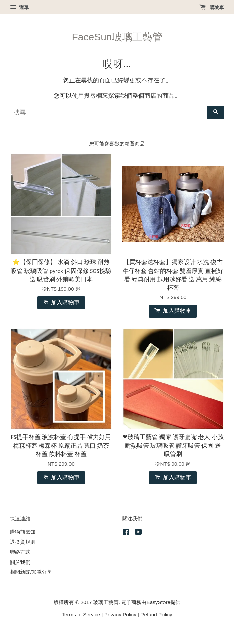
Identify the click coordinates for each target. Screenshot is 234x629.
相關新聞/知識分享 (31, 572)
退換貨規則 (22, 542)
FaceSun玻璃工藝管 (117, 36)
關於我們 (20, 562)
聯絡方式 (20, 552)
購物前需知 (22, 532)
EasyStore (158, 602)
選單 (19, 7)
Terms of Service (81, 614)
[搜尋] (108, 112)
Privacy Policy (120, 614)
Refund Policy (156, 614)
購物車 (211, 7)
